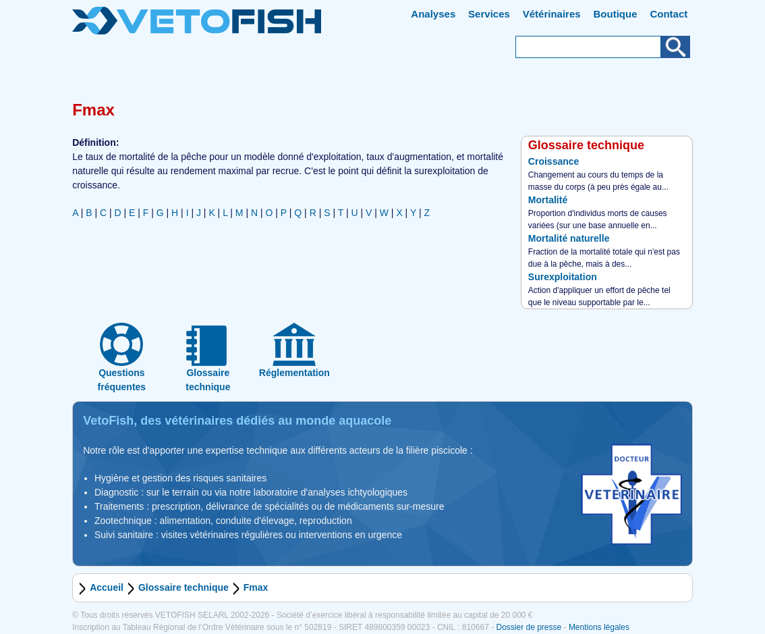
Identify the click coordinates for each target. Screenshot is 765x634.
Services (489, 14)
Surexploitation (562, 276)
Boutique (616, 14)
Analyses (433, 14)
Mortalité (547, 199)
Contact (668, 14)
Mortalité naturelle (569, 238)
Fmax (256, 587)
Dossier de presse (528, 627)
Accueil (106, 587)
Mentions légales (599, 627)
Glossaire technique (183, 587)
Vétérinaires (552, 14)
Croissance (553, 161)
